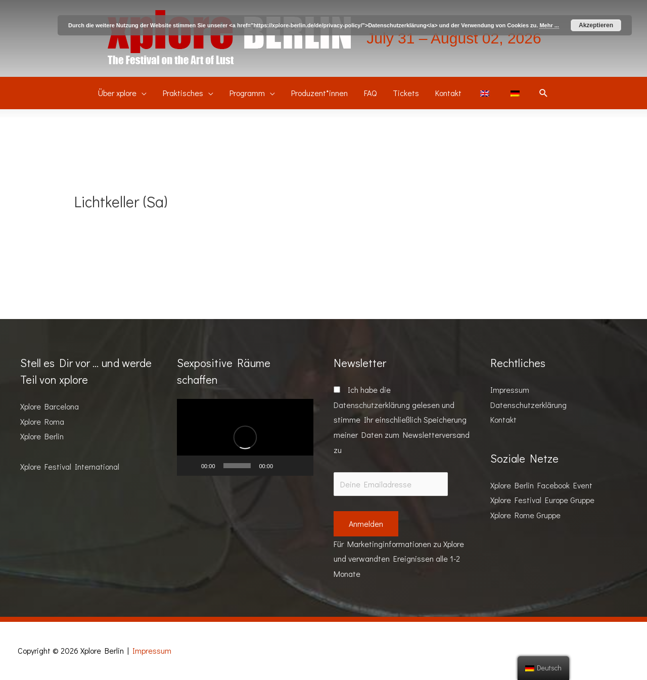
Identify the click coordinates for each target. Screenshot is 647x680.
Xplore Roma (42, 421)
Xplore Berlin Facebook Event (541, 485)
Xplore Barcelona (49, 406)
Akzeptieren (596, 25)
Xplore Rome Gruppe (525, 515)
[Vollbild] (300, 466)
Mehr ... (549, 25)
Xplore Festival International (69, 466)
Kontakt (503, 419)
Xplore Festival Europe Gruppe (542, 499)
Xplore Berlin (42, 436)
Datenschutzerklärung (372, 404)
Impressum (509, 389)
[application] (245, 437)
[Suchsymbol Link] (543, 93)
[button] (245, 437)
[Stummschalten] (284, 466)
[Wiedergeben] (190, 466)
